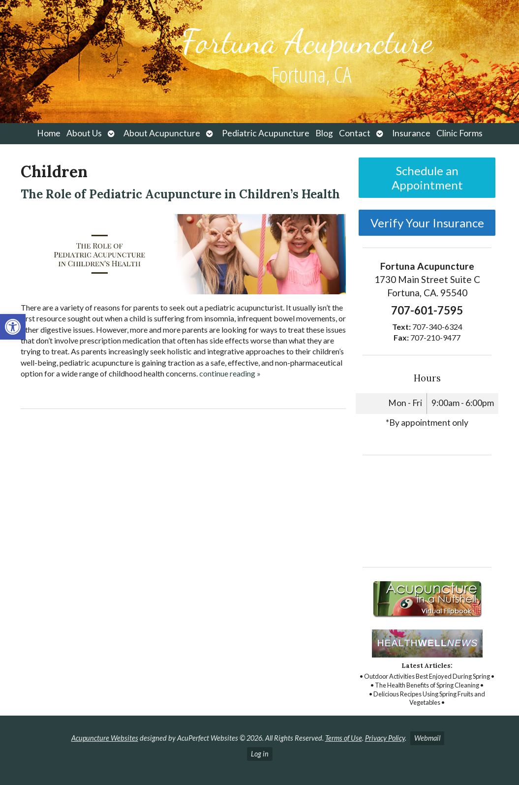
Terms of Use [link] (343, 738)
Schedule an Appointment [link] (427, 177)
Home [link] (49, 133)
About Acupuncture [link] (161, 133)
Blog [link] (324, 133)
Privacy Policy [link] (385, 738)
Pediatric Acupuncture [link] (265, 133)
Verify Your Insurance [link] (427, 223)
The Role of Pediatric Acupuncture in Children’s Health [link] (180, 194)
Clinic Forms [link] (459, 133)
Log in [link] (260, 754)
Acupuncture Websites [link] (104, 738)
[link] (13, 327)
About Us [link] (84, 133)
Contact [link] (354, 133)
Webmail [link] (427, 738)
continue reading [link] (230, 373)
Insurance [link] (411, 133)
